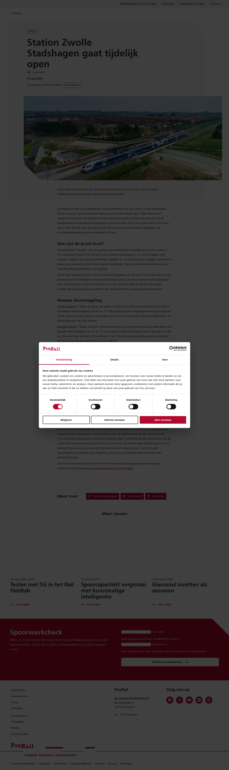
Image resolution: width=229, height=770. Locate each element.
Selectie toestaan (114, 419)
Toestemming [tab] (64, 359)
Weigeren (66, 419)
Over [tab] (165, 359)
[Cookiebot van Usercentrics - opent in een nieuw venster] (171, 348)
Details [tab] (114, 359)
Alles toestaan (162, 419)
